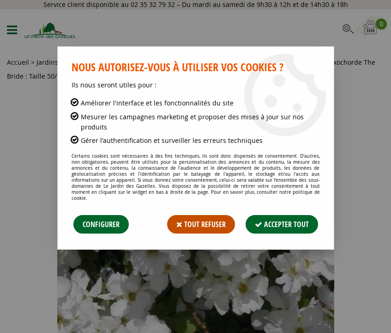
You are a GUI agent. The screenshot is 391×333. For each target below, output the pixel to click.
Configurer (101, 224)
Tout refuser (201, 224)
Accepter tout (282, 224)
